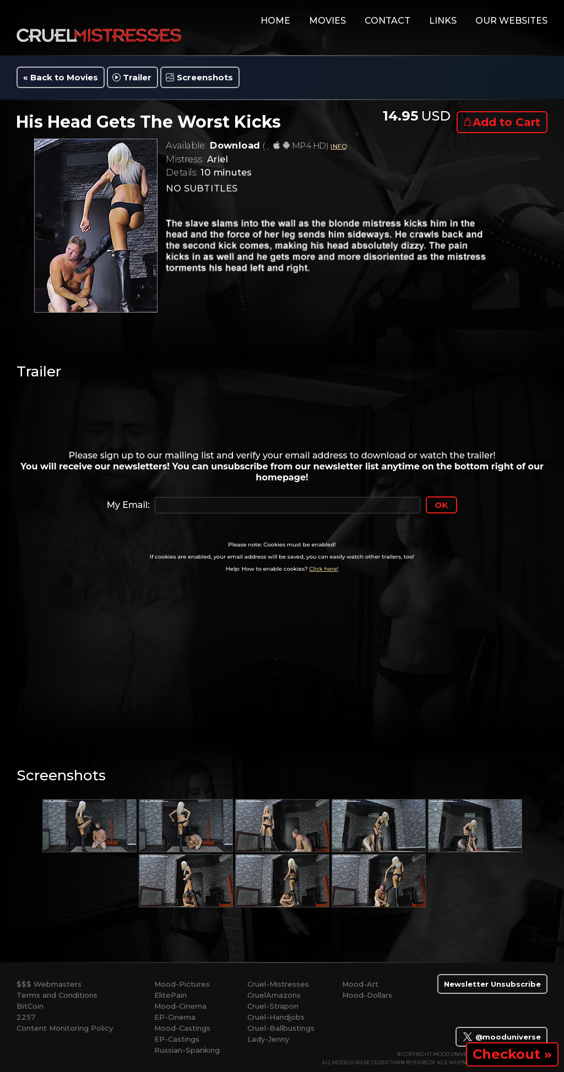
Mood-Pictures (182, 984)
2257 (26, 1017)
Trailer (137, 77)
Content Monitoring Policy (65, 1028)
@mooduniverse (501, 1036)
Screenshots (205, 77)
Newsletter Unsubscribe (492, 984)
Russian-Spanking (187, 1050)
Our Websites (511, 20)
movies (327, 20)
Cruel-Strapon (273, 1006)
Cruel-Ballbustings (280, 1028)
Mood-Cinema (180, 1006)
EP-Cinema (175, 1017)
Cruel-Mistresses (278, 984)
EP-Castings (176, 1039)
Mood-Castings (182, 1028)
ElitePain (170, 995)
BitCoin (30, 1006)
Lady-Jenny (268, 1039)
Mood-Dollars (367, 995)
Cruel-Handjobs (276, 1017)
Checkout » (512, 1054)
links (443, 20)
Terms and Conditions (57, 995)
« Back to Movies (60, 77)
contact (387, 20)
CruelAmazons (274, 995)
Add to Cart (506, 122)
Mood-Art (360, 984)
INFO (338, 146)
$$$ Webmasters (49, 984)
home (275, 20)
